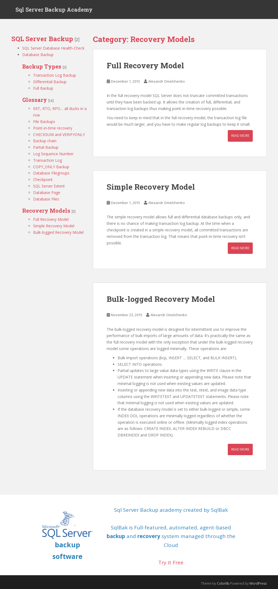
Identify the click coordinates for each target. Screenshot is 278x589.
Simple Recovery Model (53, 225)
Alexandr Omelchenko (166, 81)
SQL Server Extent (49, 186)
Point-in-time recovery (52, 128)
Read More (240, 135)
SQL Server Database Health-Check (53, 48)
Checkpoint (43, 179)
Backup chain (44, 140)
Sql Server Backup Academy (54, 9)
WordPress (258, 583)
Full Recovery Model (51, 219)
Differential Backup (50, 81)
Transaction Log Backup (54, 75)
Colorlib (223, 583)
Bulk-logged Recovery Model (58, 232)
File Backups (44, 121)
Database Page (46, 192)
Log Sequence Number (53, 153)
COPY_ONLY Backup (51, 166)
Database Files (46, 199)
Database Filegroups (51, 173)
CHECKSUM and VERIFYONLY (59, 134)
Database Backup (37, 54)
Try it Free (171, 562)
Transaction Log (47, 160)
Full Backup (43, 88)
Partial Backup (45, 147)
